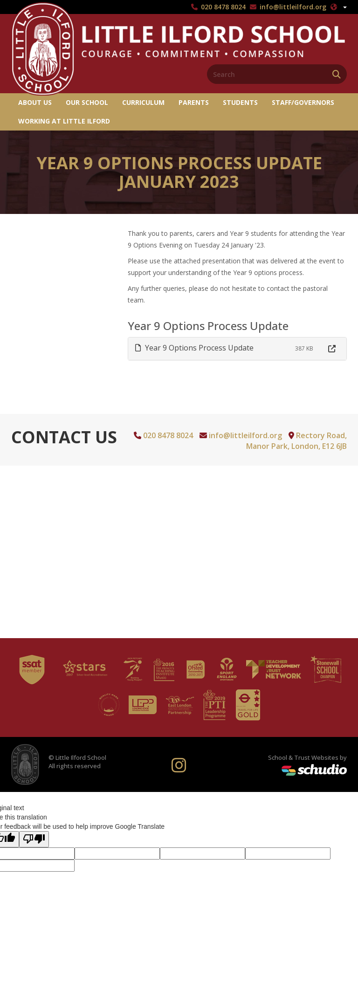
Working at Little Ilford (64, 121)
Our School (87, 102)
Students (240, 102)
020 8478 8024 (223, 6)
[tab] (237, 348)
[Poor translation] (34, 839)
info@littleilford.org (293, 6)
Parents (194, 102)
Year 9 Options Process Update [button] (194, 348)
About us (35, 102)
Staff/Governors (303, 102)
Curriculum (143, 102)
